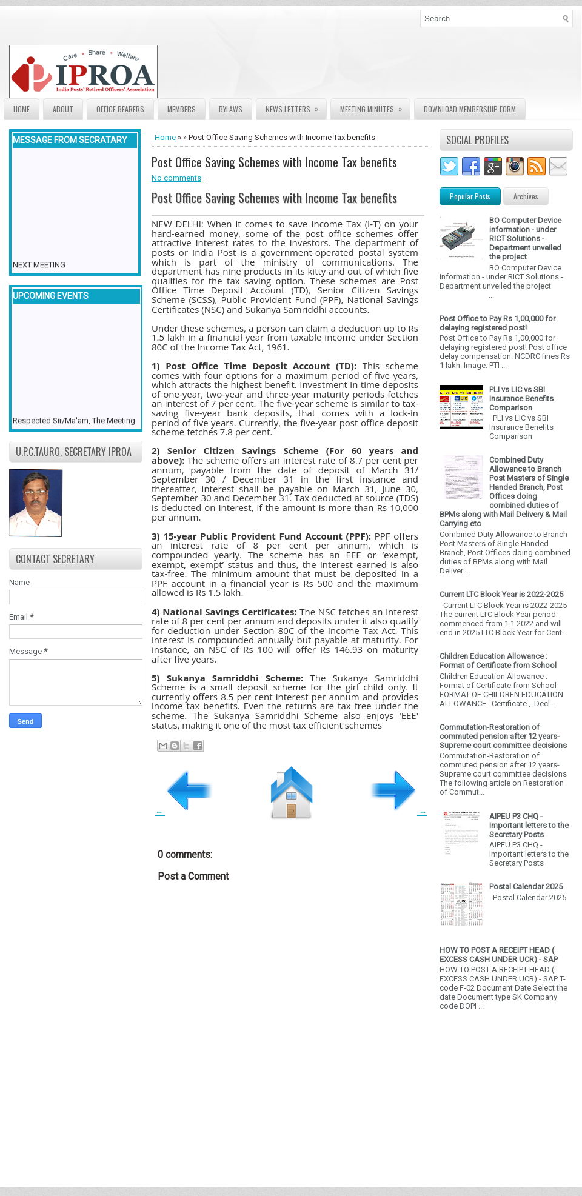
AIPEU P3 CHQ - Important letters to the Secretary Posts (529, 825)
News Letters (296, 106)
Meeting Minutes (375, 106)
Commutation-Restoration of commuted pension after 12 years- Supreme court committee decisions (503, 736)
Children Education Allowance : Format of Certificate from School (498, 661)
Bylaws (230, 109)
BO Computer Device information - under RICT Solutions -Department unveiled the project (525, 238)
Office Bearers (120, 109)
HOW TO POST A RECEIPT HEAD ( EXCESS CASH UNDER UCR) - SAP (499, 955)
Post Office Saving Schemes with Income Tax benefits (274, 162)
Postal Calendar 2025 (526, 886)
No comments (176, 177)
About (63, 109)
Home (21, 109)
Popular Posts (470, 196)
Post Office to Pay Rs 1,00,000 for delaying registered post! (497, 323)
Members (181, 109)
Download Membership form (470, 109)
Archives (525, 196)
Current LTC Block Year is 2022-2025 (501, 594)
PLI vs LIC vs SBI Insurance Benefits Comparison (521, 398)
